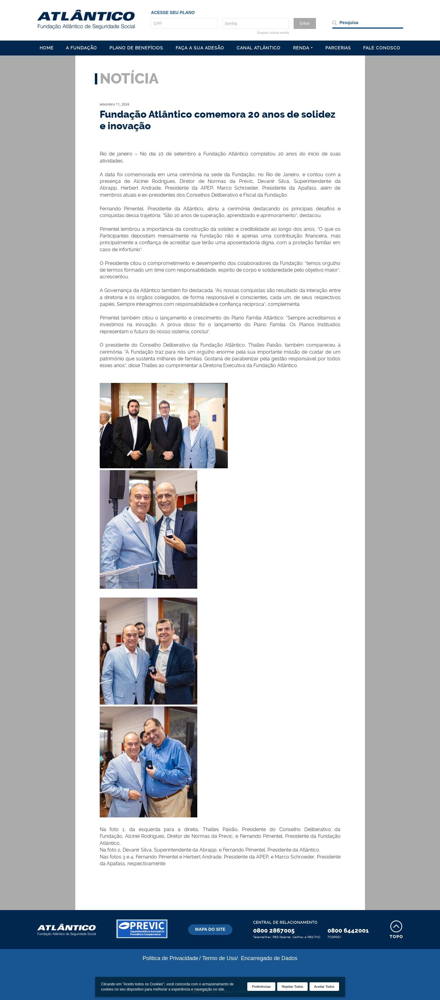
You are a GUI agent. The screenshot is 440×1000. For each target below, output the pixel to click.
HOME (47, 47)
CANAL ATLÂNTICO (259, 47)
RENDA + (303, 47)
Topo (396, 936)
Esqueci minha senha (273, 32)
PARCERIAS (338, 47)
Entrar (305, 23)
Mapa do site (210, 929)
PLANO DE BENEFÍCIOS (136, 47)
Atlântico (66, 929)
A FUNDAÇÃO (81, 47)
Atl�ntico (86, 19)
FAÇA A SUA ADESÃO (200, 47)
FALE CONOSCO (381, 47)
